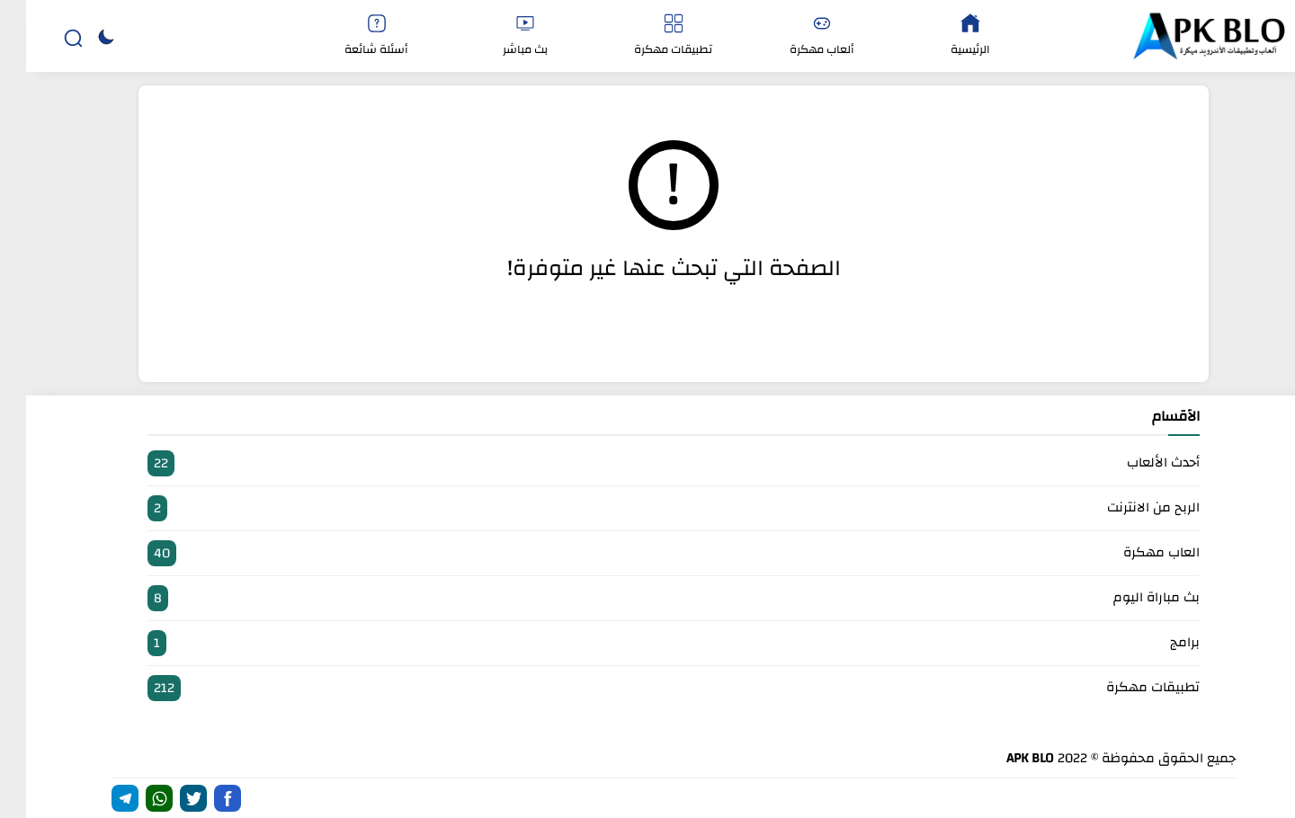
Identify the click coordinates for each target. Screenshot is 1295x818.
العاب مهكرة (647, 553)
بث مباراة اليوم (647, 598)
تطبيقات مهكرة (647, 36)
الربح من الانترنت (647, 508)
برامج (647, 643)
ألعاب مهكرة (796, 36)
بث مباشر (499, 36)
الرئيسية (945, 36)
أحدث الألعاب (647, 463)
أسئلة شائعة (350, 36)
